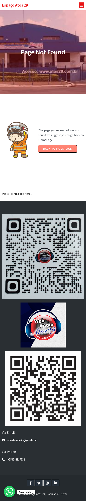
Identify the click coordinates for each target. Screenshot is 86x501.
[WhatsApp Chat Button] (9, 491)
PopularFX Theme (57, 494)
